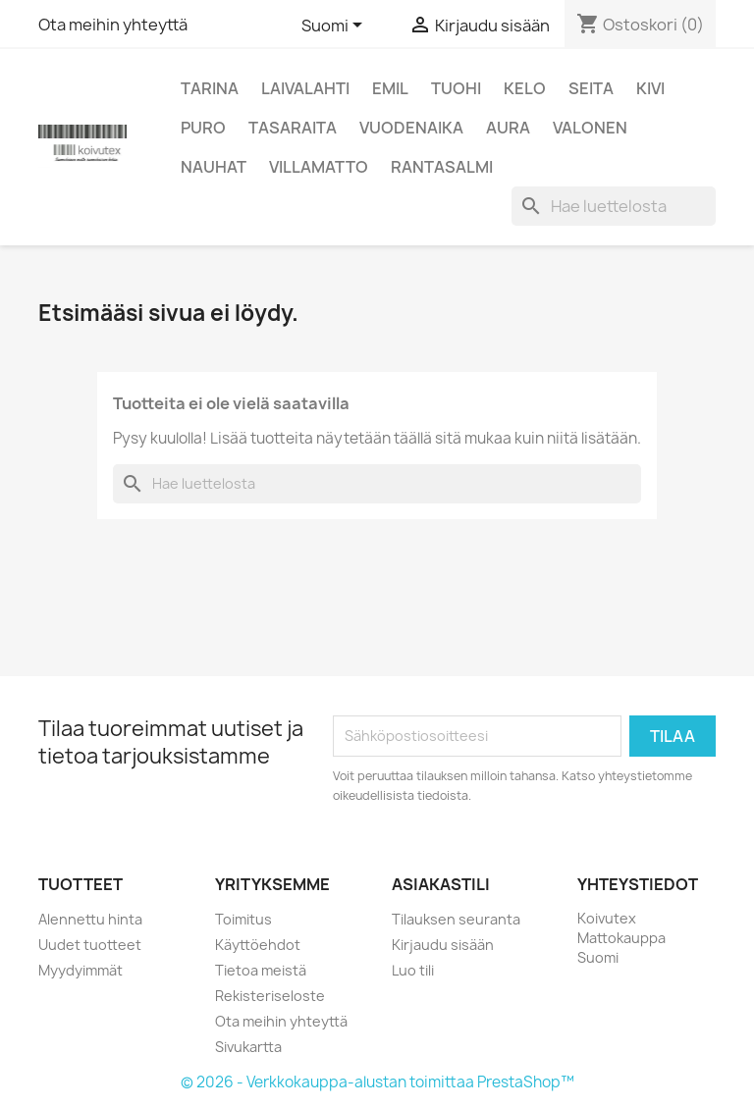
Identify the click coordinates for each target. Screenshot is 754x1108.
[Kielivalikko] (335, 26)
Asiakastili (441, 884)
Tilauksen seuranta (456, 919)
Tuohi (456, 88)
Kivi (650, 88)
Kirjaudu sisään (443, 944)
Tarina (210, 88)
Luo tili (413, 970)
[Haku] (614, 206)
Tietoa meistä (260, 970)
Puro (203, 127)
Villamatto (318, 167)
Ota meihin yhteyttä (113, 24)
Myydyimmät (80, 970)
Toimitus (243, 919)
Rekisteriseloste (270, 995)
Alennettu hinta (90, 919)
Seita (591, 88)
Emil (390, 88)
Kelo (525, 88)
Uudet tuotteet (89, 944)
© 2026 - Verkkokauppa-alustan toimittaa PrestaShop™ (377, 1082)
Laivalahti (305, 88)
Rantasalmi (442, 167)
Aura (508, 127)
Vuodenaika (411, 127)
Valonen (590, 127)
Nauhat (213, 167)
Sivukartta (248, 1046)
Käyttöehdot (257, 944)
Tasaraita (292, 127)
